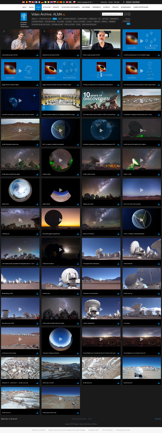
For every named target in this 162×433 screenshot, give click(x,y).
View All (34, 19)
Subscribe (104, 2)
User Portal (136, 2)
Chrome (24, 264)
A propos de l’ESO (45, 19)
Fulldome (60, 21)
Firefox (24, 268)
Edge (23, 266)
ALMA (54, 19)
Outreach (106, 7)
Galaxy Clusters (79, 21)
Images (31, 7)
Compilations (82, 19)
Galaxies (68, 21)
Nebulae (97, 21)
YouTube (20, 226)
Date (128, 24)
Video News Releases (89, 24)
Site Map (116, 2)
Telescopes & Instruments (70, 7)
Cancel (33, 300)
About (24, 7)
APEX (59, 19)
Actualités (47, 7)
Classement (126, 21)
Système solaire (57, 24)
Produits (115, 7)
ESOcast (105, 19)
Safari (24, 270)
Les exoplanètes (37, 21)
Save (22, 300)
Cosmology (93, 19)
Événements (97, 7)
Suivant (158, 419)
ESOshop (56, 7)
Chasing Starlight (69, 19)
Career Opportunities (140, 7)
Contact (110, 2)
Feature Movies (50, 21)
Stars (78, 24)
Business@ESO (126, 7)
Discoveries (86, 7)
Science (128, 2)
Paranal (104, 21)
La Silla (89, 21)
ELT (100, 19)
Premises (112, 21)
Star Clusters (69, 24)
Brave (24, 262)
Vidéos (38, 8)
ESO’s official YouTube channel (65, 226)
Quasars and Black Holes (41, 24)
